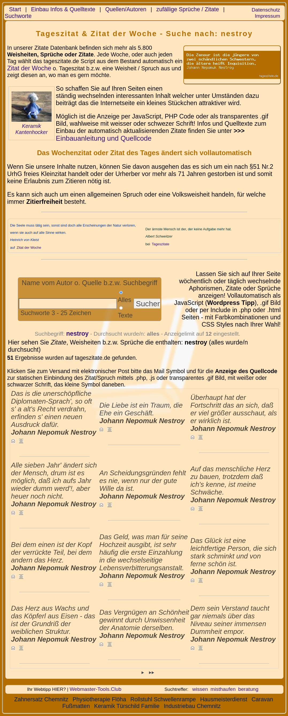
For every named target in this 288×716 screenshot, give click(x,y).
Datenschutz (266, 10)
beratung (248, 689)
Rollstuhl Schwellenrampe (163, 699)
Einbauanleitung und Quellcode (104, 138)
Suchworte (18, 16)
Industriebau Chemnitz (192, 706)
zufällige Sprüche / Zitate (187, 9)
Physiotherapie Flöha (99, 699)
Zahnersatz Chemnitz (41, 699)
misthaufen (223, 689)
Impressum (267, 16)
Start (15, 9)
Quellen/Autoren (125, 9)
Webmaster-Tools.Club (95, 689)
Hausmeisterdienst (223, 699)
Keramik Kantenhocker (32, 129)
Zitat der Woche (29, 68)
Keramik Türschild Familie (126, 706)
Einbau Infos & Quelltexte (63, 9)
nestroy (77, 333)
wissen (200, 689)
